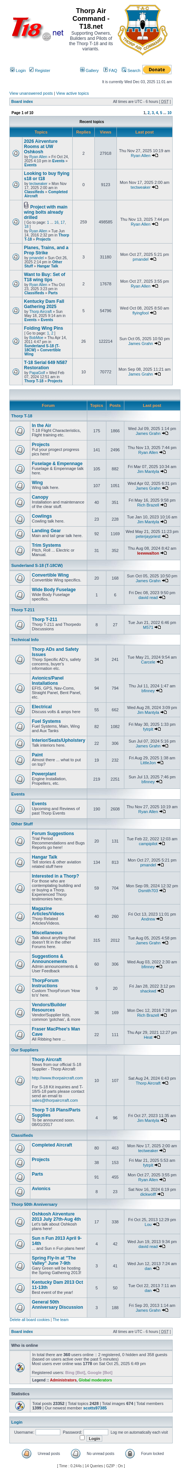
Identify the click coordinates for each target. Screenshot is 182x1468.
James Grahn (140, 343)
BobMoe (36, 338)
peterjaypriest (148, 536)
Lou (148, 1224)
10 (169, 113)
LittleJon (148, 762)
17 (63, 222)
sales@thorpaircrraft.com (55, 1100)
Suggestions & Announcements (49, 959)
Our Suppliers (25, 1050)
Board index (22, 102)
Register (39, 70)
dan (148, 1268)
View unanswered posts (31, 93)
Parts (53, 293)
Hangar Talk (47, 266)
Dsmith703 (148, 890)
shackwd (148, 991)
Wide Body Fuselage (54, 589)
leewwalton (148, 553)
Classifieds (34, 192)
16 (56, 222)
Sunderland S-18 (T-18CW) (37, 565)
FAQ (110, 70)
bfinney (148, 690)
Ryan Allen (38, 157)
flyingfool (141, 313)
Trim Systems (46, 545)
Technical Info (25, 639)
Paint (37, 754)
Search (131, 70)
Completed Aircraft (52, 1145)
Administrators (63, 1380)
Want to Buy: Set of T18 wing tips (44, 277)
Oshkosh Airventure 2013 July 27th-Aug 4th (56, 1216)
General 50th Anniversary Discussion (57, 1304)
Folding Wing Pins (43, 328)
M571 (148, 627)
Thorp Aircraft (40, 312)
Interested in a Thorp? (55, 876)
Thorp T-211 (22, 610)
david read (148, 597)
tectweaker (38, 184)
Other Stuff (22, 824)
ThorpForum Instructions (45, 983)
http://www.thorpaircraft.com (57, 1078)
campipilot (148, 843)
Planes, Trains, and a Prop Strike (46, 250)
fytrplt (148, 729)
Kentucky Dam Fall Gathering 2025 (44, 304)
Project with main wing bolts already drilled (45, 212)
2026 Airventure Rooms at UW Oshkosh (41, 146)
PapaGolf (37, 373)
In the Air (41, 425)
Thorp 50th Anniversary (34, 1204)
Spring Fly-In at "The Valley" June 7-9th (54, 1260)
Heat (148, 1037)
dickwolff (148, 1194)
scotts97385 (95, 1408)
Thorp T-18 (33, 381)
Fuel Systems (46, 721)
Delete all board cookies (30, 1320)
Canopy (40, 497)
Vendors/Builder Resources (49, 1007)
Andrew (148, 919)
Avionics (41, 1188)
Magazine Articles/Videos (48, 911)
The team (61, 1320)
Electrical (42, 706)
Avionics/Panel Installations (48, 680)
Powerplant (44, 774)
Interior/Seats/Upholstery (58, 740)
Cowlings (42, 516)
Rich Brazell (148, 505)
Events (58, 161)
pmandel (36, 258)
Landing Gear (46, 530)
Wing (37, 482)
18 (26, 227)
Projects (43, 239)
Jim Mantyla (148, 471)
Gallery (89, 70)
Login (18, 70)
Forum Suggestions (53, 833)
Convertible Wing (50, 575)
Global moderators (95, 1380)
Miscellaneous (47, 932)
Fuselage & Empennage (57, 463)
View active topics (72, 93)
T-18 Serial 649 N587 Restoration (45, 365)
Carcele (148, 662)
